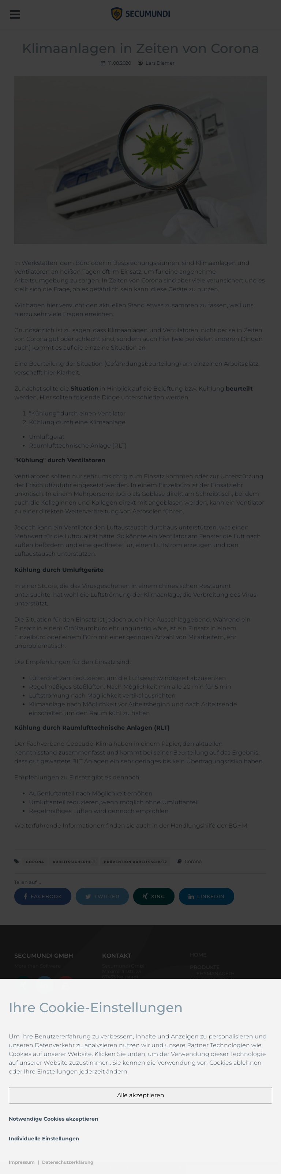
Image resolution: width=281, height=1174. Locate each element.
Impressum (22, 1162)
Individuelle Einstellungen (44, 1138)
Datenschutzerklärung (67, 1162)
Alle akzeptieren (140, 1095)
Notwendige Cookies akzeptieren (53, 1119)
